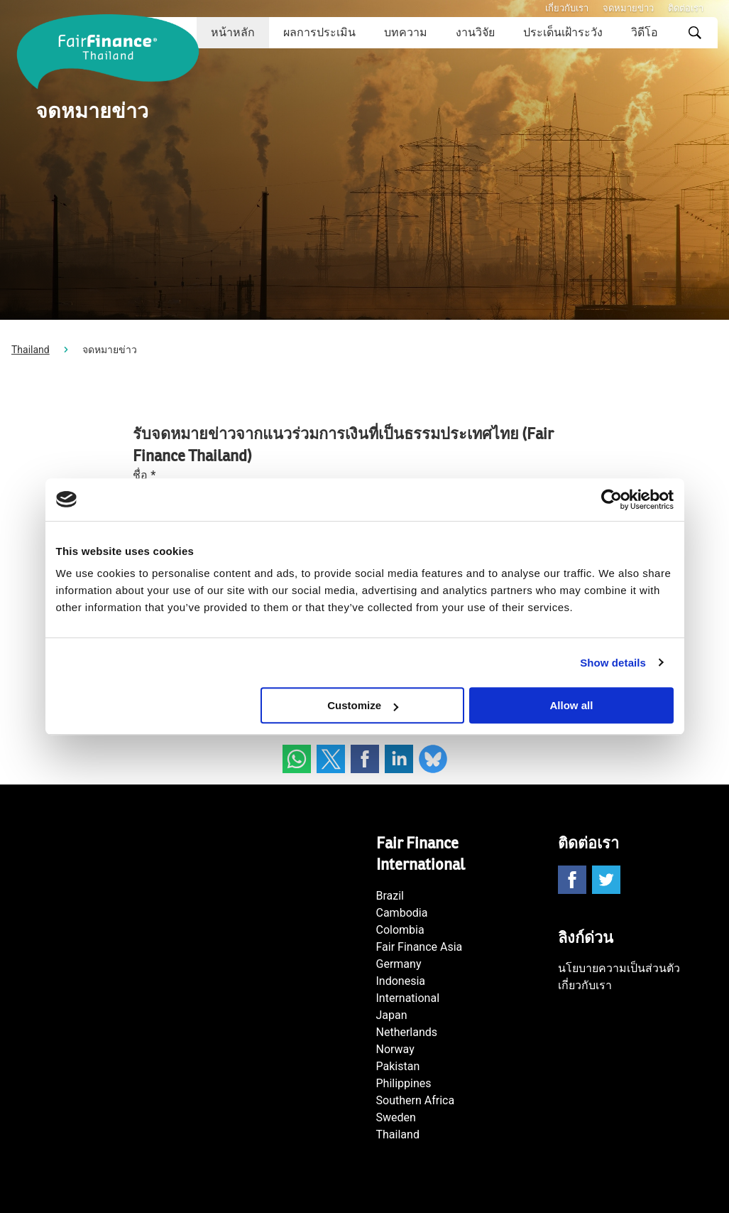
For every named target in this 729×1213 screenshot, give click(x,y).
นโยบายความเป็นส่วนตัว (619, 968)
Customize (362, 705)
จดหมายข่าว (628, 8)
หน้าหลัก (233, 32)
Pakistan (398, 1066)
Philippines (404, 1083)
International (408, 998)
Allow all (571, 705)
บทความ (405, 32)
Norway (395, 1049)
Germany (399, 964)
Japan (391, 1015)
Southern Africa (415, 1100)
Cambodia (402, 913)
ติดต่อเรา (685, 8)
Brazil (390, 895)
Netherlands (407, 1032)
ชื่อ (144, 475)
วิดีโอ (644, 32)
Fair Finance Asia (419, 947)
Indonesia (401, 981)
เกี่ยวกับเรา (566, 8)
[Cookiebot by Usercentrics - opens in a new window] (611, 499)
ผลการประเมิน (319, 32)
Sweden (396, 1117)
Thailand (30, 349)
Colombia (400, 930)
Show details (613, 663)
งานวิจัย (475, 32)
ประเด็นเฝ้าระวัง (563, 32)
